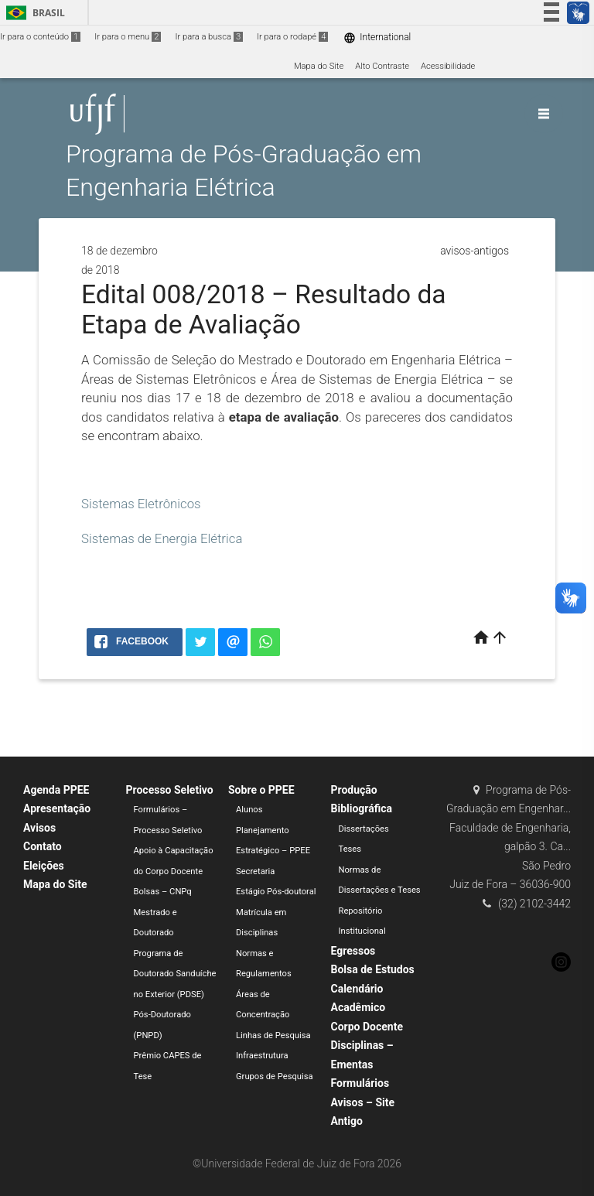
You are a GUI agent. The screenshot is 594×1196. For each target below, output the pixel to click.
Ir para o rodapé (292, 37)
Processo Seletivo (169, 790)
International (377, 37)
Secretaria (255, 871)
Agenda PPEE (56, 790)
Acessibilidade (448, 66)
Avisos (39, 828)
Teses (350, 849)
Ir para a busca (209, 37)
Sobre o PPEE (261, 790)
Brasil (32, 12)
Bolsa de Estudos (373, 969)
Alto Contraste (382, 66)
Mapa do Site (318, 66)
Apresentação (56, 808)
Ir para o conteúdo (40, 37)
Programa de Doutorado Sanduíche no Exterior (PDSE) (175, 974)
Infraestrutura (262, 1056)
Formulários (360, 1083)
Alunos (249, 810)
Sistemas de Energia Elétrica (161, 538)
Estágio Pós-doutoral (276, 892)
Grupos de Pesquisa (274, 1076)
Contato (42, 846)
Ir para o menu (127, 37)
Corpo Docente (367, 1026)
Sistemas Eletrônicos (141, 503)
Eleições (43, 865)
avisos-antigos (474, 250)
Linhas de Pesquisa (273, 1035)
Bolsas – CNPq (163, 892)
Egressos (353, 951)
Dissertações (364, 829)
